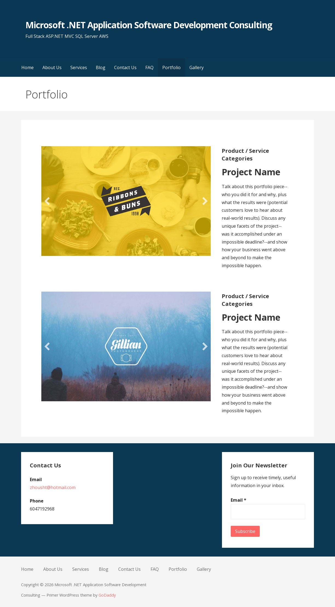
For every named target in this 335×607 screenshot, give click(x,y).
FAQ (149, 67)
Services (78, 67)
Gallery (196, 67)
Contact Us (125, 67)
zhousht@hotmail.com (53, 487)
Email (238, 500)
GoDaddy (107, 595)
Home (27, 67)
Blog (100, 67)
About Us (52, 67)
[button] (47, 201)
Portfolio (171, 67)
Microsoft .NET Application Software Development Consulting (148, 25)
